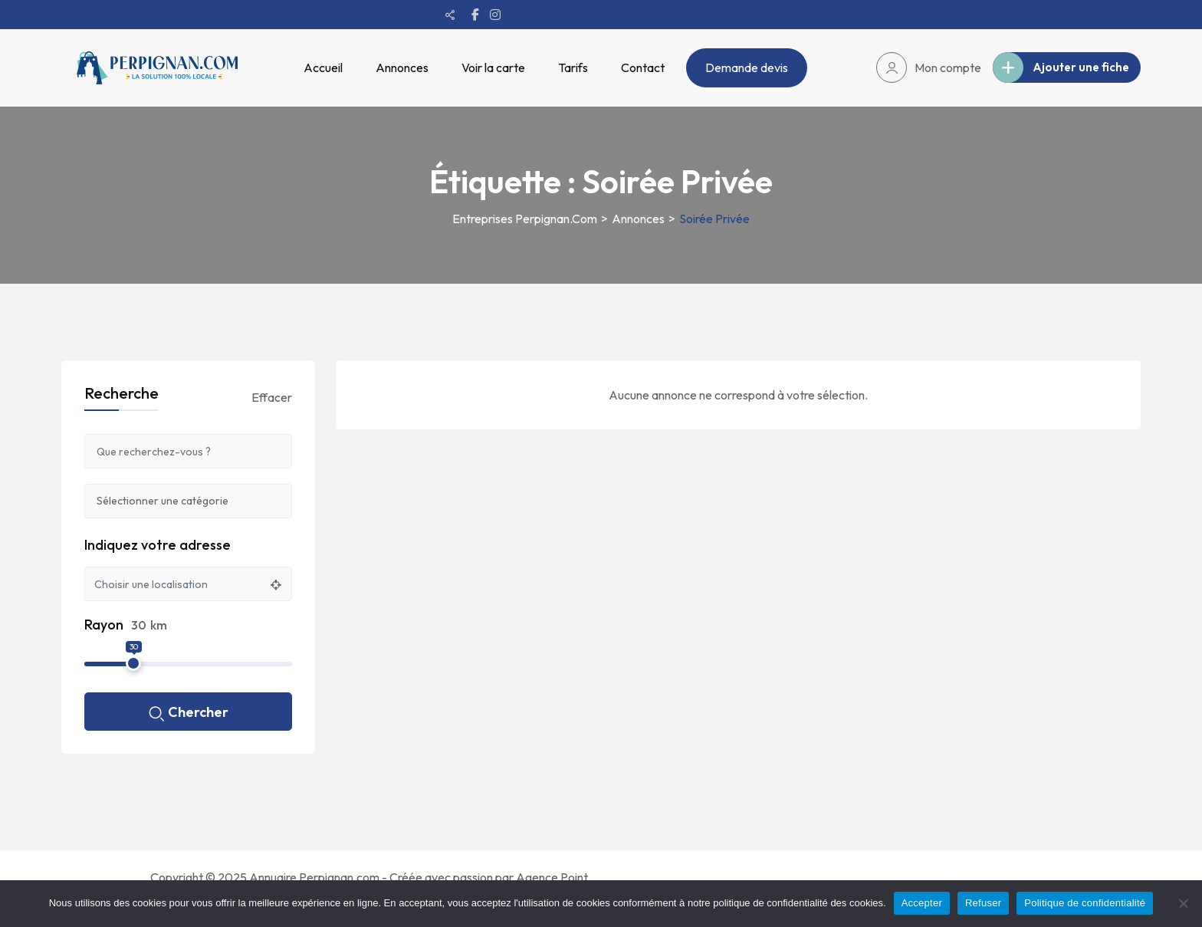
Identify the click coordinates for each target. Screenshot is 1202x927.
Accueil (323, 67)
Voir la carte (493, 67)
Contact (643, 67)
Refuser (983, 903)
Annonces (402, 67)
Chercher (188, 713)
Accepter (922, 903)
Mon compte (928, 67)
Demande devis (746, 67)
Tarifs (573, 67)
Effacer (271, 397)
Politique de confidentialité (1084, 903)
